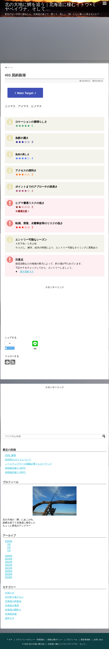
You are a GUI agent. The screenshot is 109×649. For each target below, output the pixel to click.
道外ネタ (9, 618)
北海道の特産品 (13, 601)
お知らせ (9, 593)
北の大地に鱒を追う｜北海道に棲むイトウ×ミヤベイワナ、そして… (51, 6)
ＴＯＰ (9, 639)
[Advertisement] (54, 39)
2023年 (9, 562)
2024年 (9, 559)
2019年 (9, 574)
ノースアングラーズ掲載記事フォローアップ (28, 464)
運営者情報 (85, 639)
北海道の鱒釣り (13, 609)
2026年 (9, 541)
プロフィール (71, 639)
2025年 (9, 556)
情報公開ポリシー (55, 639)
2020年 (9, 571)
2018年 (9, 577)
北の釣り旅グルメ (14, 597)
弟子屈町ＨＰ (27, 271)
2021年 (9, 568)
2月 (9, 547)
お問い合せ (98, 639)
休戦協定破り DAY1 (15, 472)
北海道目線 (11, 614)
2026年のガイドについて (18, 459)
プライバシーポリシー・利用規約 (30, 639)
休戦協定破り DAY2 (15, 468)
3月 (9, 544)
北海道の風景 (12, 605)
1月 (9, 550)
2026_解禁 (10, 455)
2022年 (9, 565)
